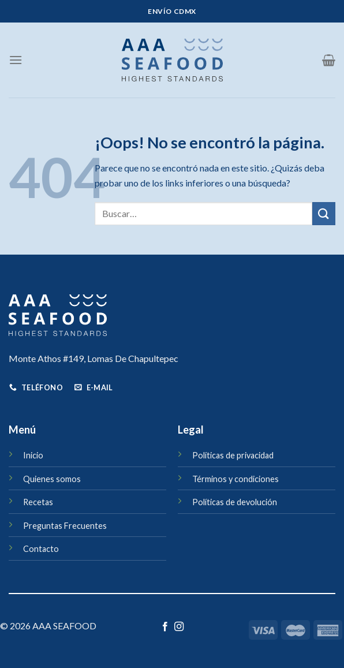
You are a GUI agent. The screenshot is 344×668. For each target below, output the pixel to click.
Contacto (41, 549)
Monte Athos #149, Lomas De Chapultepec (93, 358)
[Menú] (16, 60)
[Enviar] (323, 213)
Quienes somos (52, 479)
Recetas (38, 502)
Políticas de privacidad (233, 455)
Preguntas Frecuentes (65, 526)
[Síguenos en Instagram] (179, 627)
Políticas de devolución (234, 502)
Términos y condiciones (235, 479)
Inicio (33, 455)
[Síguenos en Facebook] (165, 627)
